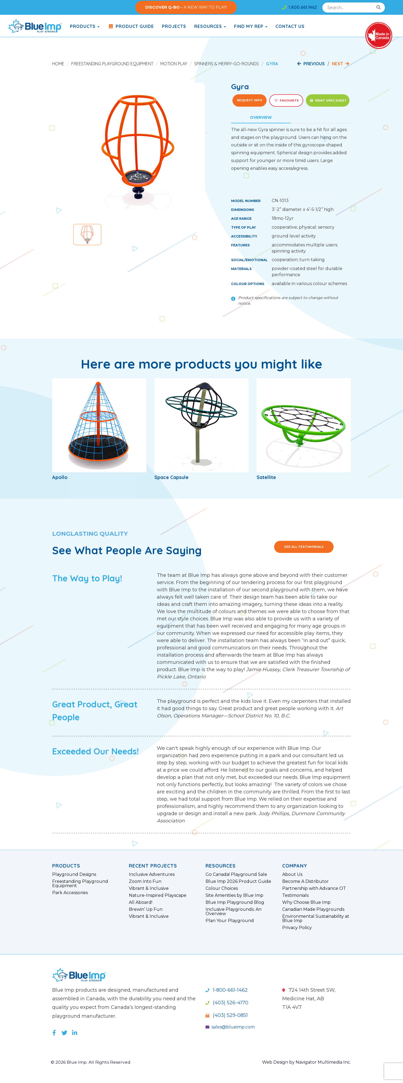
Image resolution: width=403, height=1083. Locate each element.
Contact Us (290, 26)
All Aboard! (140, 902)
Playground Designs (74, 874)
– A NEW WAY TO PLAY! (186, 7)
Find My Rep (250, 26)
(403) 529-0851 (227, 1015)
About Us (292, 874)
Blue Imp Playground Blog (235, 902)
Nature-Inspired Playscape (157, 895)
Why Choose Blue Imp (306, 902)
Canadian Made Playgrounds (313, 909)
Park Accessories (70, 893)
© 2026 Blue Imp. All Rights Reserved (91, 1062)
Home (58, 63)
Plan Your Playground (230, 921)
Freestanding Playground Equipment (112, 63)
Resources (210, 26)
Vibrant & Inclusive (149, 888)
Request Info (249, 100)
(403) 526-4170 (227, 1003)
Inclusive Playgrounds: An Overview (233, 911)
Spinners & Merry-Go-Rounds (226, 63)
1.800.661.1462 (299, 7)
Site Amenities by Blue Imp (234, 895)
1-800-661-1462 (227, 990)
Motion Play (173, 63)
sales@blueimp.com (230, 1027)
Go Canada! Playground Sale (236, 874)
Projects (174, 26)
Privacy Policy (297, 928)
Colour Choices (222, 888)
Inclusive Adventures (152, 874)
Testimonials (295, 895)
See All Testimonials (304, 547)
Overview (261, 117)
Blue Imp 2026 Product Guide (238, 881)
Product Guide (131, 26)
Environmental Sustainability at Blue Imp (315, 918)
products (85, 26)
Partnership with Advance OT (314, 888)
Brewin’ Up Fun (145, 909)
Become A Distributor (305, 881)
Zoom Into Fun (145, 881)
